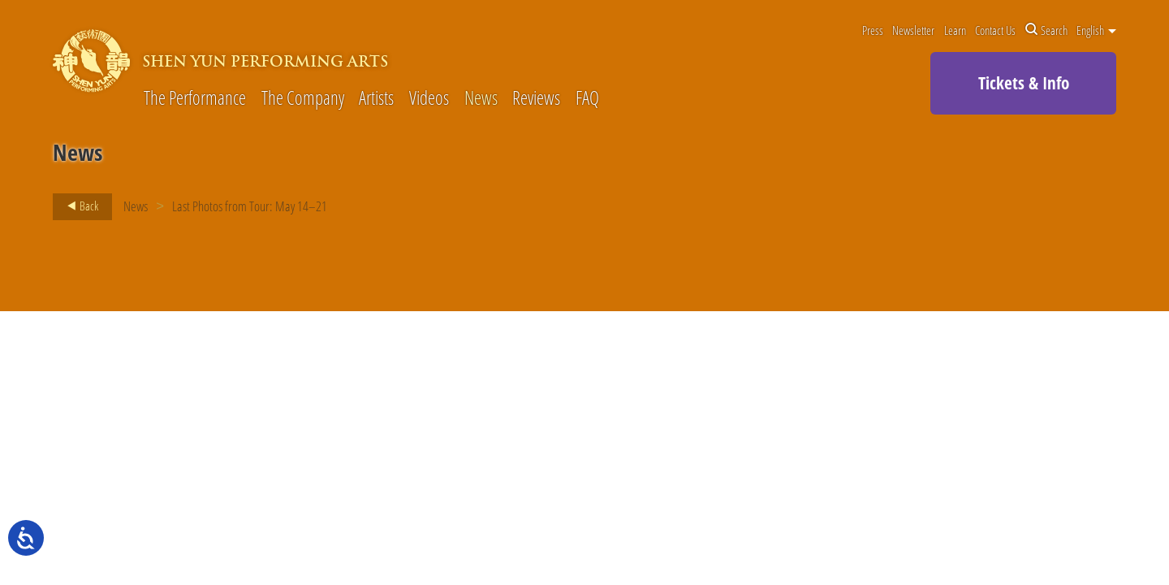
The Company (302, 99)
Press (872, 30)
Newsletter (913, 30)
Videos (429, 99)
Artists (376, 99)
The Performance (195, 99)
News (481, 99)
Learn (955, 30)
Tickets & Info (1023, 83)
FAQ (587, 99)
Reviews (536, 99)
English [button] (1096, 30)
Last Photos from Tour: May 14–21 (249, 206)
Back (78, 206)
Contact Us (995, 30)
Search (1046, 30)
